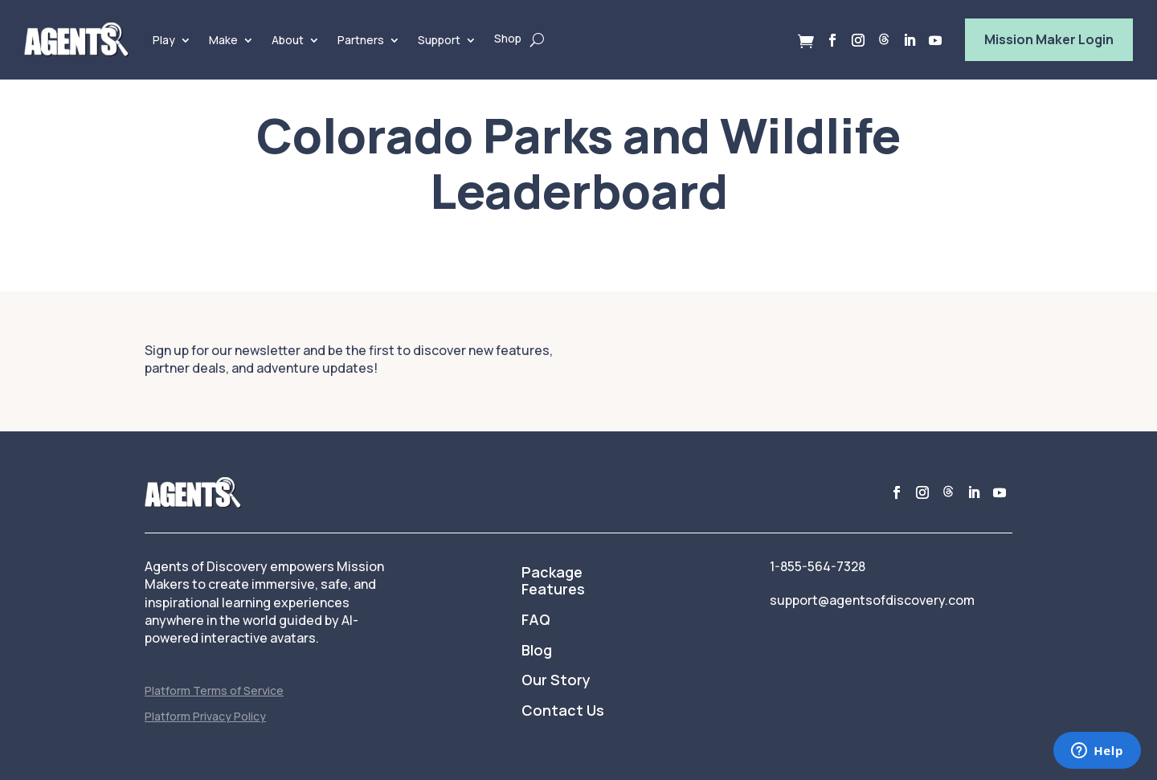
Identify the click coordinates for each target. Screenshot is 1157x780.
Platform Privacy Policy (205, 716)
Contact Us (562, 711)
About (288, 39)
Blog (536, 651)
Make (223, 39)
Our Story (556, 680)
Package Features (553, 581)
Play (164, 39)
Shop (507, 38)
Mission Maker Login (1049, 39)
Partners (360, 39)
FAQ (535, 620)
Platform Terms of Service (214, 690)
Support (439, 39)
